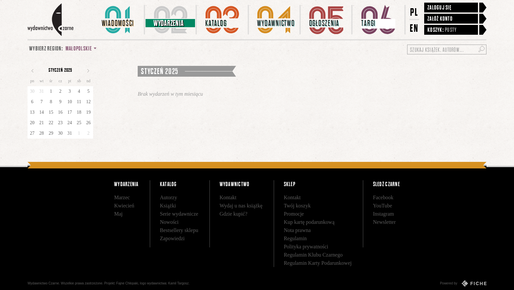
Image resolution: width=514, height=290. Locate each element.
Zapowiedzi (172, 238)
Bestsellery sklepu (179, 230)
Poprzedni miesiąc (32, 71)
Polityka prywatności (306, 246)
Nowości (169, 222)
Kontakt (228, 197)
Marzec (122, 197)
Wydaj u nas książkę (241, 205)
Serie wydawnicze (179, 214)
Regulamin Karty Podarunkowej (318, 263)
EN (414, 28)
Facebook (383, 197)
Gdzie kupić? (233, 214)
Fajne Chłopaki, (127, 283)
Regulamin (295, 238)
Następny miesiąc (88, 71)
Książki (168, 205)
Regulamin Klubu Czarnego (313, 255)
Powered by (463, 283)
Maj (118, 214)
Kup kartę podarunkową (309, 222)
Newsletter (384, 222)
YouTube (382, 205)
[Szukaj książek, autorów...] (446, 49)
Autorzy (168, 197)
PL (414, 12)
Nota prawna (297, 230)
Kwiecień (124, 205)
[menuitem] (119, 19)
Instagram (383, 214)
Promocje (294, 214)
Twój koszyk (297, 205)
